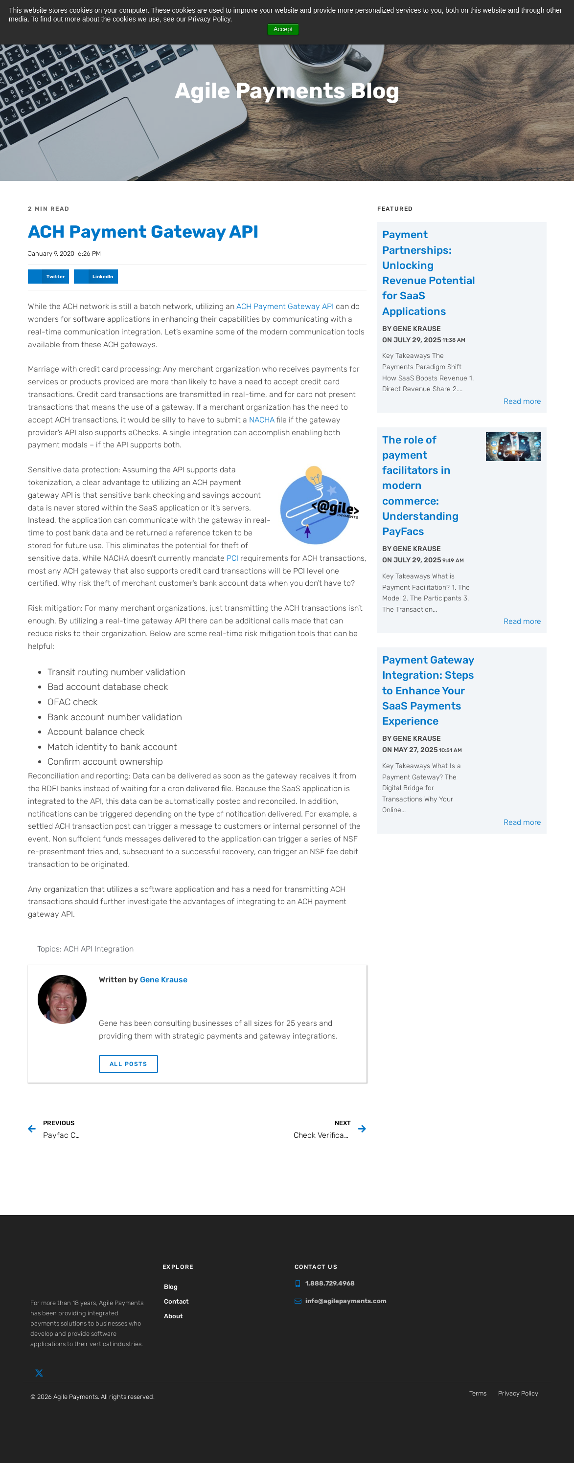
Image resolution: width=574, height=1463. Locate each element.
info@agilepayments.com (346, 1300)
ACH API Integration (99, 948)
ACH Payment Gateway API (174, 230)
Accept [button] (283, 29)
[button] (48, 276)
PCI (232, 557)
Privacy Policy (518, 1392)
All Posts (129, 1063)
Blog (174, 1286)
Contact (179, 1301)
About (176, 1316)
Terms (477, 1392)
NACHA (262, 419)
